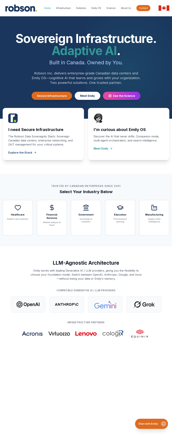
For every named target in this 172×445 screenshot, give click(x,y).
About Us (126, 8)
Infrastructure (63, 8)
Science (111, 8)
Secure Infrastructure (52, 95)
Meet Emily (87, 95)
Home (47, 8)
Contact (143, 8)
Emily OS (96, 8)
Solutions (81, 8)
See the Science (121, 95)
